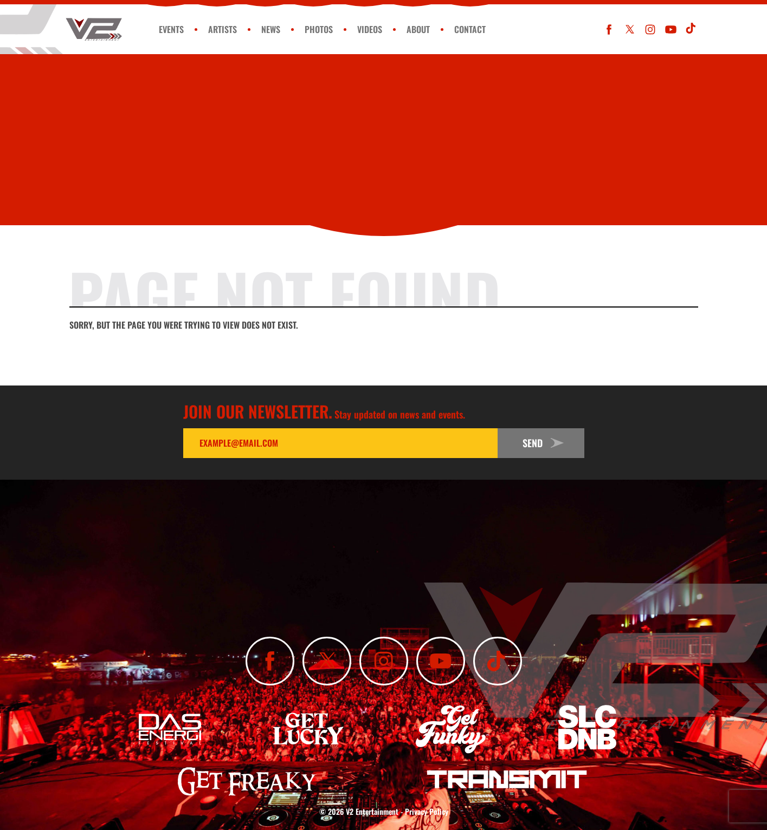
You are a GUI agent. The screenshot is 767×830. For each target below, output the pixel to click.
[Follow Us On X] (629, 29)
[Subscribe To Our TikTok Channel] (691, 29)
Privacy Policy (426, 811)
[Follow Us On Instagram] (650, 29)
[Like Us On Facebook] (609, 29)
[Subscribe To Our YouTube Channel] (671, 29)
